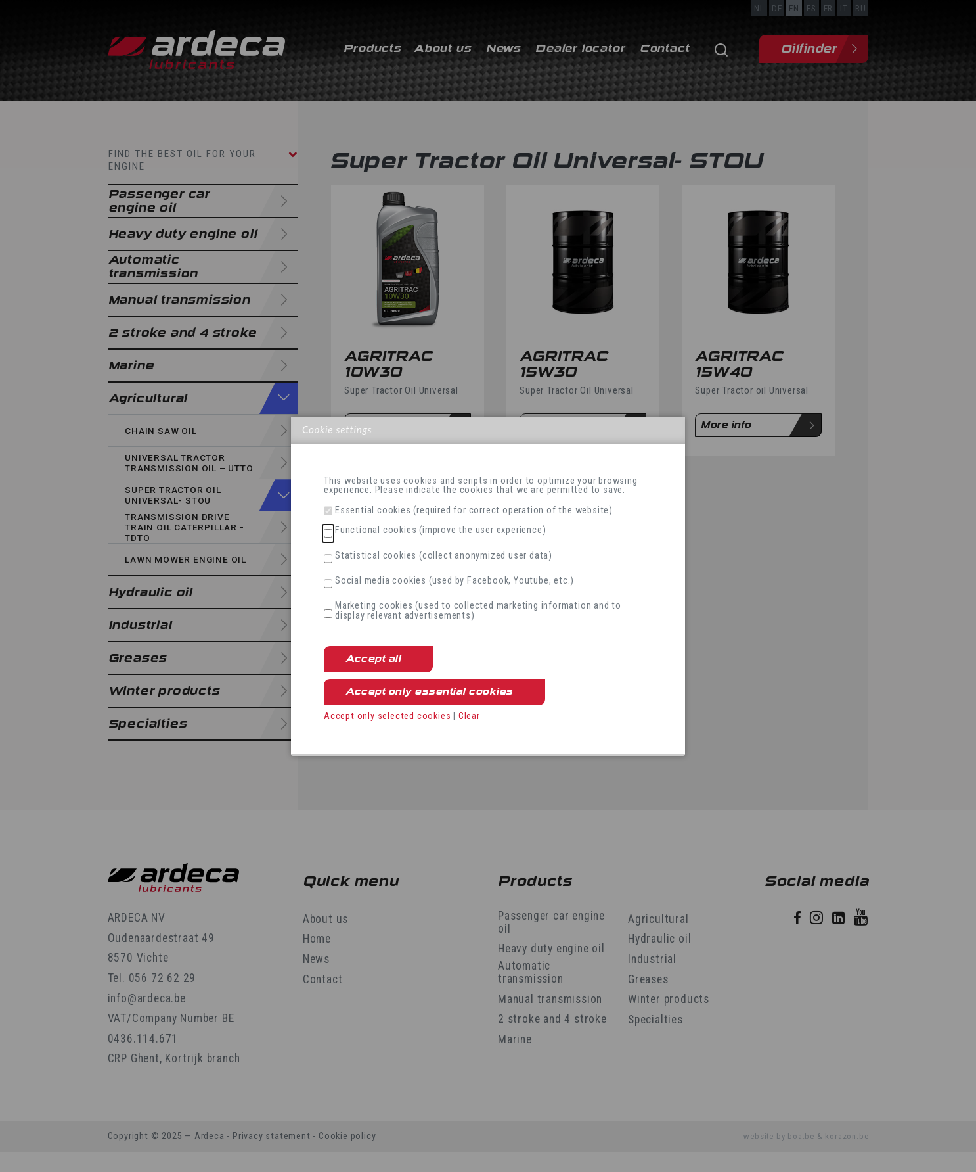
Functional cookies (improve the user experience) (440, 530)
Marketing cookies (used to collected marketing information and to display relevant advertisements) (478, 611)
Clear (469, 716)
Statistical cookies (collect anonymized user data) (443, 556)
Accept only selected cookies (387, 716)
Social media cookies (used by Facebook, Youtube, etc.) (454, 581)
